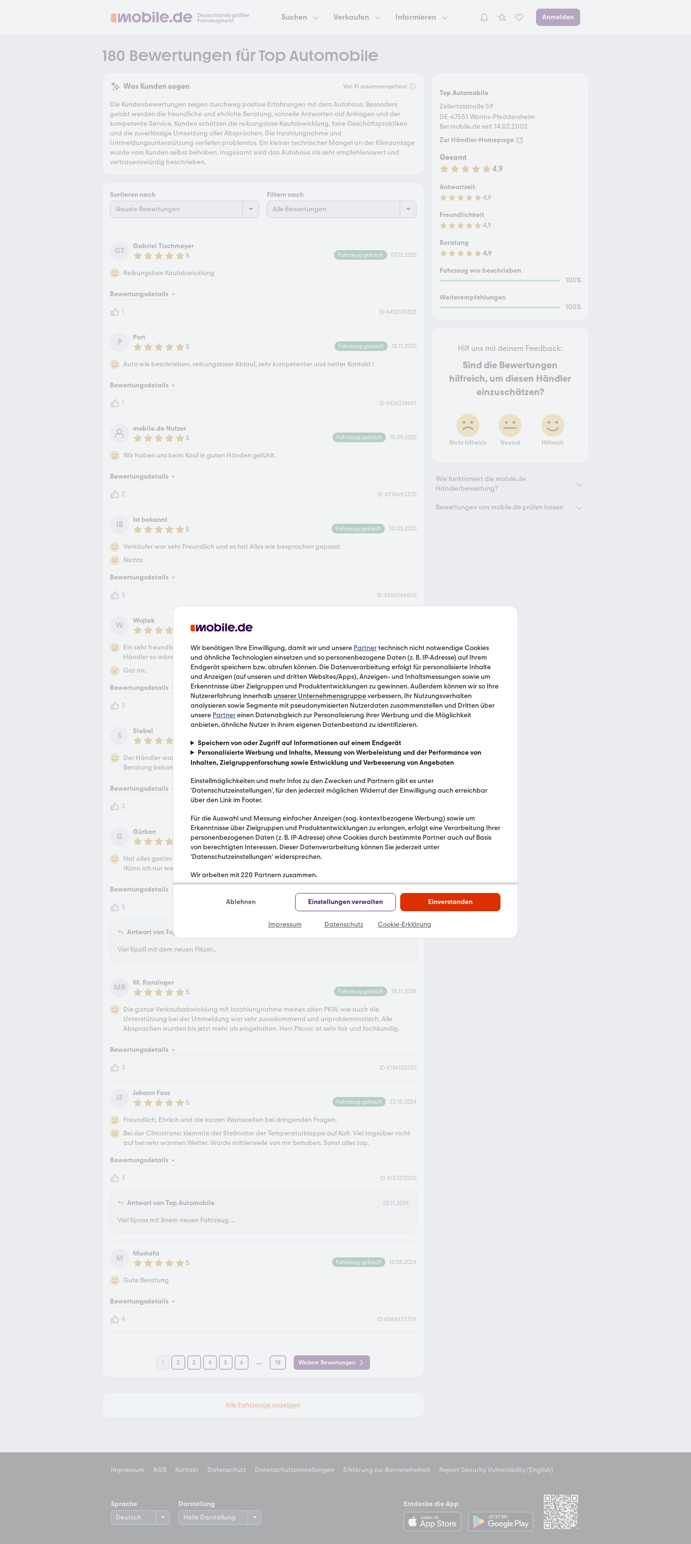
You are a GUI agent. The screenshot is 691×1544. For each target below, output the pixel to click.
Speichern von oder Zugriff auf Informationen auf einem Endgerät (299, 743)
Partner (365, 648)
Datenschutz (343, 924)
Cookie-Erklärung (404, 924)
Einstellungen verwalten (345, 902)
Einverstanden (450, 902)
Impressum (285, 924)
